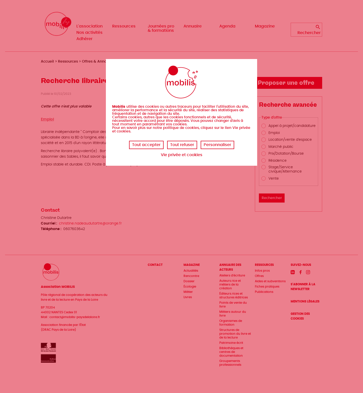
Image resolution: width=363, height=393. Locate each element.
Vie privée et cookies (181, 155)
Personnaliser (217, 145)
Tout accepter (146, 145)
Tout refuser (182, 145)
